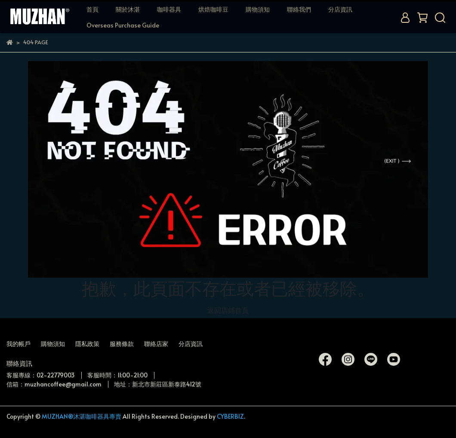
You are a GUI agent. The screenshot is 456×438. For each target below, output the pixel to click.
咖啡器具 (169, 9)
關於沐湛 (128, 9)
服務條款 (122, 344)
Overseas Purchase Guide (122, 25)
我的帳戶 (18, 344)
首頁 (92, 9)
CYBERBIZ (230, 416)
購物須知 (258, 9)
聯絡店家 (156, 344)
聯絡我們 (299, 9)
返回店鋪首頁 (228, 310)
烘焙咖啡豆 (213, 9)
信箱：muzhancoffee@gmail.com (54, 384)
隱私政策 (87, 344)
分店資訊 (340, 9)
